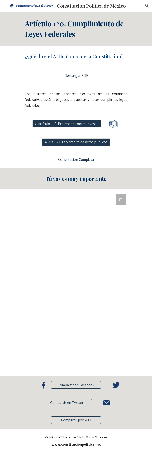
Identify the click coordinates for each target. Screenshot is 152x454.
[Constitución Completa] (76, 159)
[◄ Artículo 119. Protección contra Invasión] (67, 123)
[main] (76, 29)
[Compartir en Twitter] (67, 402)
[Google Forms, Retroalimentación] (76, 282)
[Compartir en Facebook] (76, 385)
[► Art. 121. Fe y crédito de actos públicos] (76, 142)
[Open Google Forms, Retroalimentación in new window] (121, 199)
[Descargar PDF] (76, 75)
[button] (5, 5)
